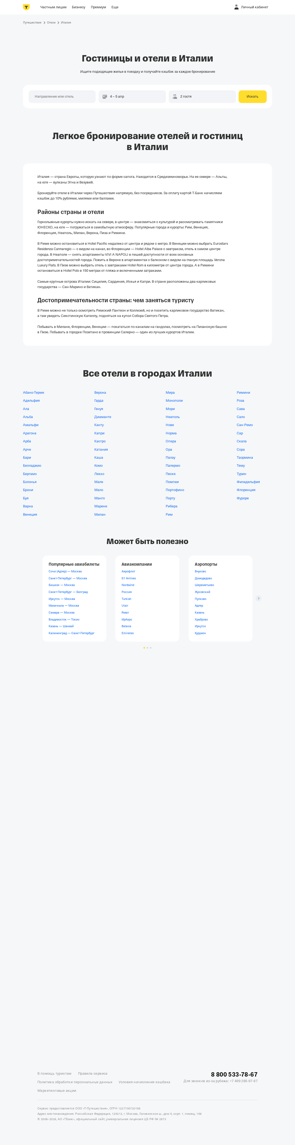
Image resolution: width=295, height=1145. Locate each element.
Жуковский (202, 591)
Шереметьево (204, 585)
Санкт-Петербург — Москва (68, 578)
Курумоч (200, 632)
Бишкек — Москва (62, 585)
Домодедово (203, 578)
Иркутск (200, 626)
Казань (199, 612)
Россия (127, 591)
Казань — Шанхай (61, 626)
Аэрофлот (128, 571)
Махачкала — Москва (64, 605)
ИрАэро (127, 619)
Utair (125, 605)
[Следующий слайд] (258, 598)
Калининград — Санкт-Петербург (72, 632)
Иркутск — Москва (62, 598)
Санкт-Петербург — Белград (68, 591)
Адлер (199, 605)
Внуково (200, 571)
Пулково (200, 598)
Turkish (126, 598)
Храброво (201, 619)
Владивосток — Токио (64, 619)
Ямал (125, 612)
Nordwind (128, 585)
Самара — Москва (62, 612)
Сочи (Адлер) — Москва (65, 571)
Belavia (126, 626)
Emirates (128, 632)
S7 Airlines (129, 578)
